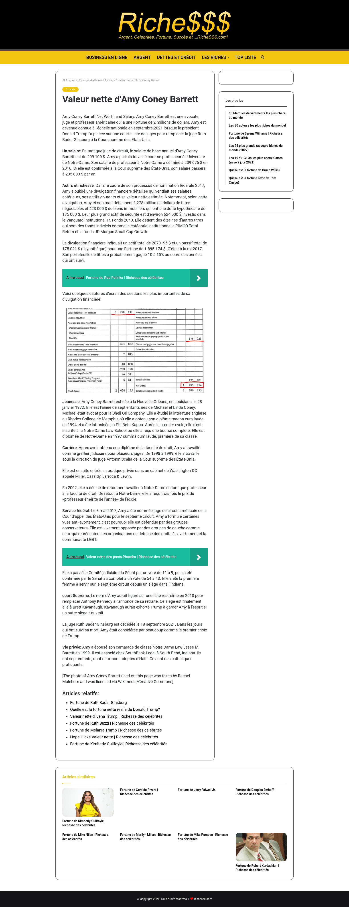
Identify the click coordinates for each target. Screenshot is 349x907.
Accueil (68, 80)
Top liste (245, 57)
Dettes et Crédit (176, 57)
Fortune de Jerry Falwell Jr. (197, 790)
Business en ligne (106, 57)
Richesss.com (203, 899)
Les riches (214, 57)
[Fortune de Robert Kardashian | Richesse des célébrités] (261, 847)
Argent (142, 57)
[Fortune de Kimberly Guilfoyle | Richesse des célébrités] (88, 802)
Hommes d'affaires (90, 80)
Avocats (110, 80)
